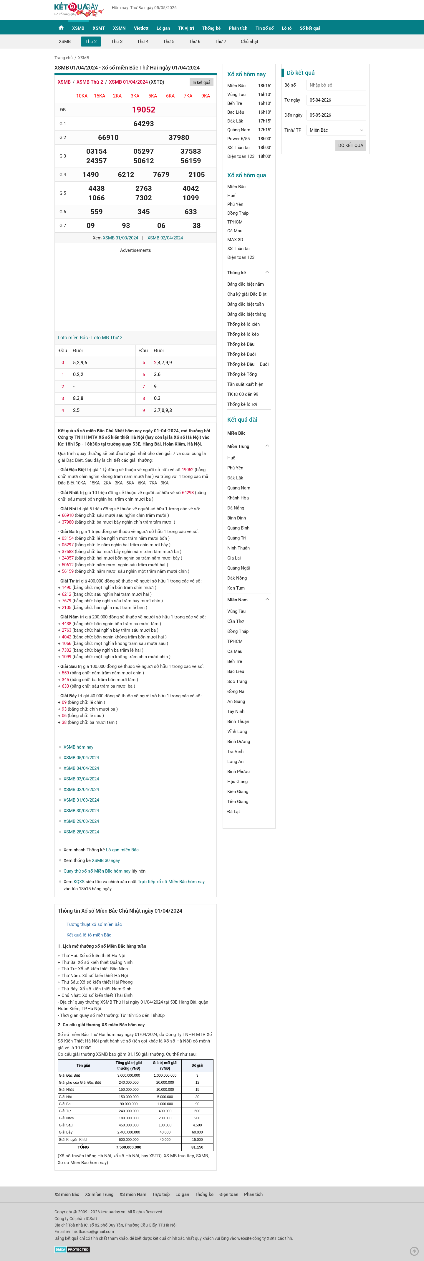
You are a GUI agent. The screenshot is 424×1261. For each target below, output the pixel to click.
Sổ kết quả (310, 28)
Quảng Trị (236, 538)
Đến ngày (293, 115)
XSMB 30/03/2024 (81, 810)
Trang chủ (63, 57)
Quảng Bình (238, 528)
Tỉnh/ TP (292, 130)
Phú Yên (235, 204)
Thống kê (211, 28)
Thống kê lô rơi (242, 404)
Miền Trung (238, 446)
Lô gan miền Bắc (122, 850)
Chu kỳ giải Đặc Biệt (246, 294)
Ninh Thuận (238, 548)
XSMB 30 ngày (106, 860)
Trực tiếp (161, 1194)
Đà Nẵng (235, 508)
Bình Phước (238, 771)
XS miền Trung (99, 1194)
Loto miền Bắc (73, 337)
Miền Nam (237, 600)
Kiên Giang (237, 791)
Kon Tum (236, 588)
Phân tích (238, 28)
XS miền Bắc (66, 1194)
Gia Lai (234, 558)
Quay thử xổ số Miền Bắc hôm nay (97, 871)
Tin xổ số (265, 28)
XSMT (99, 28)
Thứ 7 (220, 41)
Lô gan (163, 28)
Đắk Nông (237, 578)
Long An (235, 761)
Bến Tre (234, 103)
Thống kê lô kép (243, 334)
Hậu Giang (237, 781)
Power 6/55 (238, 138)
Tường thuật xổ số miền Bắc (94, 924)
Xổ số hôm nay (246, 74)
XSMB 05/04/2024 (81, 757)
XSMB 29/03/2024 (81, 821)
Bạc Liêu (235, 112)
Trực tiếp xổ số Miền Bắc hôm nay (171, 881)
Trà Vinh (235, 751)
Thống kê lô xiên (243, 324)
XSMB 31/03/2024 (120, 238)
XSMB (78, 28)
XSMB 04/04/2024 (81, 768)
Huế (231, 195)
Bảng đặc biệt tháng (246, 314)
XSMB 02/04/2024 (165, 238)
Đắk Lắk (235, 121)
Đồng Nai (236, 691)
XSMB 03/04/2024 (81, 779)
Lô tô (287, 28)
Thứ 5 (168, 41)
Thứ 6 (194, 41)
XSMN (119, 28)
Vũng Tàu (236, 94)
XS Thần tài (238, 147)
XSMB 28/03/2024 (81, 832)
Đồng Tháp (238, 213)
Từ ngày (292, 100)
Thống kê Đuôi (241, 354)
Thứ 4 (142, 41)
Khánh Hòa (238, 498)
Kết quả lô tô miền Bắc (89, 935)
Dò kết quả (350, 145)
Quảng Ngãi (238, 568)
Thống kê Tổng (242, 374)
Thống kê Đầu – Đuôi (248, 364)
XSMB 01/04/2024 (128, 82)
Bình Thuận (238, 721)
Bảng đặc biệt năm (245, 284)
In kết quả (202, 82)
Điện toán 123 (240, 156)
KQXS (79, 881)
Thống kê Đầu (240, 344)
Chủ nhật (249, 41)
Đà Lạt (233, 811)
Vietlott (141, 28)
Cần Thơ (235, 621)
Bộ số (290, 85)
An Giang (236, 701)
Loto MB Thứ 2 (106, 337)
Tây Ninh (235, 711)
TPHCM (235, 222)
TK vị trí (186, 28)
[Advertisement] (135, 290)
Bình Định (236, 518)
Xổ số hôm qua (246, 175)
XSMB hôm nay (78, 747)
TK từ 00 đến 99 (242, 394)
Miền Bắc (236, 85)
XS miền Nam (133, 1194)
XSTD (157, 82)
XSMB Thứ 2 (90, 82)
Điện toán (228, 1194)
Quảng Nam (238, 130)
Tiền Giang (237, 801)
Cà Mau (234, 231)
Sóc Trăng (237, 681)
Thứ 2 (91, 41)
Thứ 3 (116, 41)
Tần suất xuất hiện (245, 384)
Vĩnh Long (237, 731)
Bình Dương (238, 741)
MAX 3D (235, 239)
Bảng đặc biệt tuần (245, 304)
